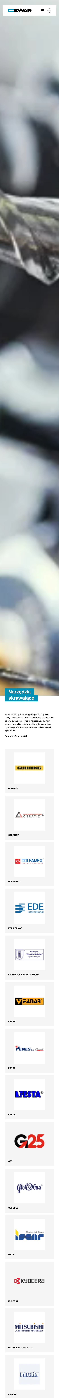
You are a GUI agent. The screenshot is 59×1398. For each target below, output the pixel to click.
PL (49, 9)
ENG (49, 12)
